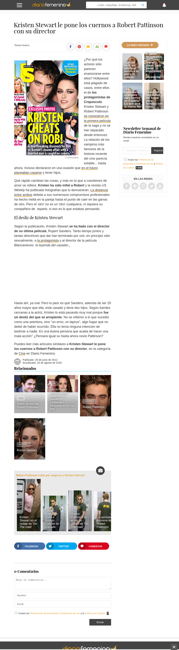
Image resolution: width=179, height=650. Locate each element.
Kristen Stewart (26, 450)
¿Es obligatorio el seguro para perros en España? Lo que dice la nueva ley (132, 98)
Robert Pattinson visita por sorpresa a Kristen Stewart (50, 475)
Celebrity (89, 401)
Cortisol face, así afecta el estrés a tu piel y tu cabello (131, 70)
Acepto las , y (143, 164)
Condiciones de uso (70, 613)
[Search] (143, 5)
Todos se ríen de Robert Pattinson (27, 405)
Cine (22, 353)
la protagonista (48, 240)
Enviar (100, 622)
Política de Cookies (95, 613)
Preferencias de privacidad (44, 613)
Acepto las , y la (62, 613)
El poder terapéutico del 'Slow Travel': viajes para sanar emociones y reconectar (154, 65)
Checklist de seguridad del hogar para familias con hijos (154, 99)
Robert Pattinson (93, 407)
